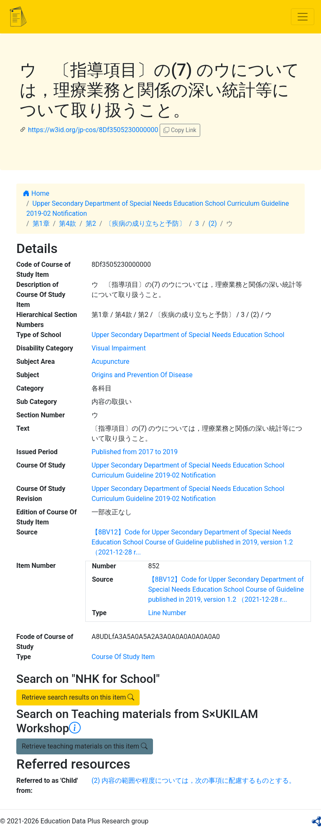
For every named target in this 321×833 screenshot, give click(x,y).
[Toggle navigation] (302, 16)
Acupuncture (110, 361)
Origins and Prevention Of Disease (142, 375)
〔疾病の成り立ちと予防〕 (145, 223)
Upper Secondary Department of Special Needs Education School (188, 335)
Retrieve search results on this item (78, 697)
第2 (91, 223)
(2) (213, 223)
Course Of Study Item (123, 657)
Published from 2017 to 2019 (135, 452)
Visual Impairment (119, 348)
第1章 (41, 223)
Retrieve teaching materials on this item (85, 746)
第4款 (67, 223)
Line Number (167, 613)
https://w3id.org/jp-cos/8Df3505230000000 (93, 130)
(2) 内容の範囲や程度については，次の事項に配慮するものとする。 (194, 780)
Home (36, 193)
